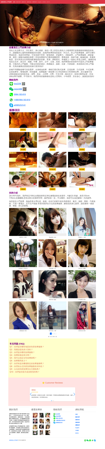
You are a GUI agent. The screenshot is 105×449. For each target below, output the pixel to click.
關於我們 (18, 2)
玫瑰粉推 (23, 189)
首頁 (14, 2)
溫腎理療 (82, 129)
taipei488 (18, 89)
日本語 (44, 2)
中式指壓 (52, 129)
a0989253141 (20, 105)
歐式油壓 (82, 169)
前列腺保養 (52, 169)
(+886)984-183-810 (22, 99)
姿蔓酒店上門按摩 (6, 2)
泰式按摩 (23, 149)
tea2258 (17, 83)
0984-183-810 (20, 94)
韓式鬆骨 (82, 189)
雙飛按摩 (23, 129)
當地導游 (82, 149)
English (39, 2)
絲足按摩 (52, 149)
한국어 (48, 2)
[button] (74, 394)
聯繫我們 (34, 2)
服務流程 (29, 2)
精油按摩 (52, 189)
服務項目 (24, 2)
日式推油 (23, 169)
